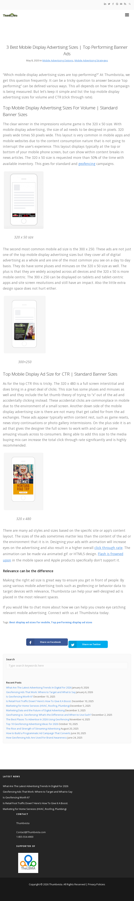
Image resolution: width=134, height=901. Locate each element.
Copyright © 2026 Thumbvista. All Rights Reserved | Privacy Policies (67, 884)
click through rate (108, 547)
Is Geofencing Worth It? (19, 696)
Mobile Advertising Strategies (91, 60)
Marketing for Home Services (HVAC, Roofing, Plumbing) (38, 705)
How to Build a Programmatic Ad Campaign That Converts (38, 733)
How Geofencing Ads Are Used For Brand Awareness (36, 737)
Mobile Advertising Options (57, 60)
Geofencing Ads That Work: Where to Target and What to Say (41, 692)
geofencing (86, 163)
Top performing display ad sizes (71, 622)
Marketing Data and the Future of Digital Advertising (35, 710)
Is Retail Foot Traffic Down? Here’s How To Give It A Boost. (38, 701)
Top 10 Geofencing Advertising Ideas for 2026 (32, 724)
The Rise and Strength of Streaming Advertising (33, 728)
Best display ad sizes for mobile (29, 622)
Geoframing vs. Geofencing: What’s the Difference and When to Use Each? (48, 714)
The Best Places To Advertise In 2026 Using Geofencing (37, 719)
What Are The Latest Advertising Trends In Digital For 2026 (38, 687)
